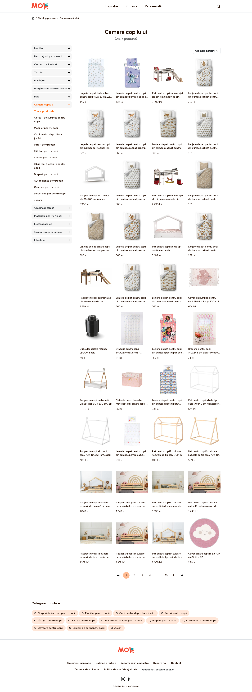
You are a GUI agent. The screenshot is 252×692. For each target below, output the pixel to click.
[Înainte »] (182, 575)
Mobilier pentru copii (46, 127)
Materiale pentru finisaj (48, 215)
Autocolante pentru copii (49, 180)
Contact (176, 663)
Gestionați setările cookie (158, 669)
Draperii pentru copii (46, 174)
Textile (38, 72)
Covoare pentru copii (46, 187)
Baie (36, 96)
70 (166, 575)
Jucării (38, 200)
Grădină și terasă (44, 207)
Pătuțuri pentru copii (46, 151)
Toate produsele (44, 111)
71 (174, 575)
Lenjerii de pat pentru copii (50, 193)
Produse (131, 6)
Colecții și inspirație (79, 663)
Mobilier (39, 48)
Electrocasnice (43, 223)
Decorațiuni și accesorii (48, 56)
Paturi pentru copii (45, 144)
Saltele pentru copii (45, 157)
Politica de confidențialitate (121, 669)
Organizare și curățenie (48, 232)
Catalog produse (47, 18)
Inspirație (111, 6)
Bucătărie (39, 80)
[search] (218, 6)
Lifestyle (39, 240)
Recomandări (154, 6)
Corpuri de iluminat (45, 64)
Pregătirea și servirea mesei (50, 88)
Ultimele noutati (206, 50)
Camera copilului (44, 104)
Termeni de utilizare (86, 669)
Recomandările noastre (135, 663)
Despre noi (159, 663)
